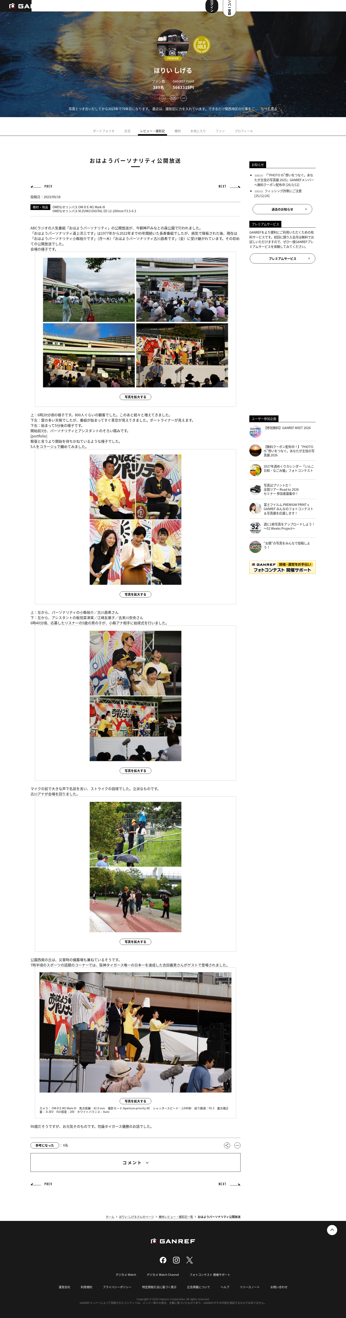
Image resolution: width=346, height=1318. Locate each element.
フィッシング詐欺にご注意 (283, 190)
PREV (49, 186)
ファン (220, 131)
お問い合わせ (279, 1287)
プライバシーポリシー (117, 1287)
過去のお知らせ (282, 209)
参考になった (45, 1145)
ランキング (74, 9)
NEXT (222, 186)
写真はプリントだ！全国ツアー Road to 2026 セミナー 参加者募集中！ (274, 489)
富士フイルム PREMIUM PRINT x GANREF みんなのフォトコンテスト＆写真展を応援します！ (281, 508)
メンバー (161, 9)
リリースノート (250, 1287)
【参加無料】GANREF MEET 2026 (280, 432)
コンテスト (140, 9)
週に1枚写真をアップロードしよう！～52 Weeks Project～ (282, 528)
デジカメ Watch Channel (163, 1274)
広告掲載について (198, 1287)
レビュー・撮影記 (152, 131)
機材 (178, 131)
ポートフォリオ (104, 131)
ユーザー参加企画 (186, 9)
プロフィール (244, 131)
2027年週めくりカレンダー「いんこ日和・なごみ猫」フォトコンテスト (281, 470)
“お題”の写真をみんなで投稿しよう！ (279, 547)
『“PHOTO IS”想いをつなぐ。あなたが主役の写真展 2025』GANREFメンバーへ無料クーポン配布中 (284, 180)
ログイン (293, 8)
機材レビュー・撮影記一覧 (176, 1217)
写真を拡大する (135, 396)
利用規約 (86, 1287)
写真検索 (120, 9)
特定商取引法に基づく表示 (159, 1287)
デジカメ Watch (126, 1274)
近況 (127, 131)
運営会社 (64, 1287)
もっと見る (269, 108)
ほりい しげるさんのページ (136, 1217)
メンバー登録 (323, 8)
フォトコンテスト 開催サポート (210, 1274)
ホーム (110, 1217)
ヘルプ (225, 1287)
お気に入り (198, 131)
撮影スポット (97, 9)
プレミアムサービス (282, 258)
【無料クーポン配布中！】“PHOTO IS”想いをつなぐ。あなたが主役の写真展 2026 (281, 450)
